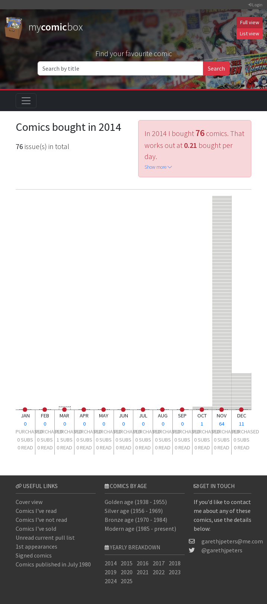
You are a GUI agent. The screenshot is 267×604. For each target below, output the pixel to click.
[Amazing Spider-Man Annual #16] (222, 217)
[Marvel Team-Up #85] (222, 374)
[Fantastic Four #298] (222, 234)
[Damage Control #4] (241, 374)
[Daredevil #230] (222, 334)
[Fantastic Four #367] (222, 254)
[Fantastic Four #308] (222, 257)
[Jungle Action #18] (222, 337)
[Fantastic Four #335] (222, 260)
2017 (159, 563)
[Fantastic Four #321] (222, 270)
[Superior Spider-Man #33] (222, 391)
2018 (175, 563)
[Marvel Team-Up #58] (222, 354)
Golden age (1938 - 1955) (136, 502)
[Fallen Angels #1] (222, 344)
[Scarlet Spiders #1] (222, 384)
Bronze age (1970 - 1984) (136, 519)
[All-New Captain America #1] (222, 287)
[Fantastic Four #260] (222, 230)
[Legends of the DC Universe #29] (222, 197)
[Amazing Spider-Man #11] (241, 388)
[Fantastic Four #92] (241, 384)
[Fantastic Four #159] (222, 214)
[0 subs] (25, 412)
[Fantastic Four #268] (222, 244)
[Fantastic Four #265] (222, 307)
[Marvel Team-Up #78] (222, 361)
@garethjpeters (221, 550)
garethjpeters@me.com (232, 541)
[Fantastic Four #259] (222, 240)
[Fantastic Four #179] (222, 294)
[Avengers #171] (222, 210)
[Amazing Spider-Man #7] (222, 394)
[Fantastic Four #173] (222, 284)
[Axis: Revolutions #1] (222, 280)
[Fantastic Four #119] (222, 250)
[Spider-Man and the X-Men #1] (241, 391)
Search (216, 68)
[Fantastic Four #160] (222, 311)
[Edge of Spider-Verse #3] (222, 317)
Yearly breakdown (135, 547)
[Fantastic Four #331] (222, 267)
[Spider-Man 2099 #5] (222, 301)
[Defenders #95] (222, 200)
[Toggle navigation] (26, 100)
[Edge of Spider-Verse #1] (222, 324)
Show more (158, 167)
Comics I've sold (36, 528)
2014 (111, 563)
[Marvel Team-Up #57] (222, 351)
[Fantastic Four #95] (222, 224)
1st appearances (36, 546)
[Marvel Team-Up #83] (222, 367)
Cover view (29, 502)
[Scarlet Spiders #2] (241, 404)
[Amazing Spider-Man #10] (222, 321)
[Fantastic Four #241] (222, 227)
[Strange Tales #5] (222, 207)
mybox (43, 26)
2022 (159, 572)
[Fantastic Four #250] (222, 401)
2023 (175, 572)
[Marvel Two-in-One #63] (222, 331)
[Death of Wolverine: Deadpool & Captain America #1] (222, 277)
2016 (143, 563)
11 (241, 423)
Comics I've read (36, 510)
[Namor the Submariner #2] (222, 341)
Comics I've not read (41, 519)
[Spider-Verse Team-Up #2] (241, 394)
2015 (127, 563)
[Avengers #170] (222, 220)
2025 (127, 581)
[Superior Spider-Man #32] (222, 388)
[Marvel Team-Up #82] (222, 364)
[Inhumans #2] (241, 398)
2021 (143, 572)
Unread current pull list (45, 537)
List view (249, 33)
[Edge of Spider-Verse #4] (222, 314)
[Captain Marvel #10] (241, 401)
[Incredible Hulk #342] (241, 377)
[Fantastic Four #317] (222, 264)
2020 (127, 572)
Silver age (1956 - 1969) (134, 510)
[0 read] (25, 409)
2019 (111, 572)
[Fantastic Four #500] (222, 204)
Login (255, 4)
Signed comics (34, 555)
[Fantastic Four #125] (222, 247)
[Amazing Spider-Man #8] (222, 304)
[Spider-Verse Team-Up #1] (222, 398)
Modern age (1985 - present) (140, 528)
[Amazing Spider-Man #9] (222, 274)
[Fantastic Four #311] (222, 237)
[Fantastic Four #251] (222, 404)
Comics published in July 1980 (53, 564)
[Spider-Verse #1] (222, 291)
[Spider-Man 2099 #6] (222, 381)
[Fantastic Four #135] (222, 327)
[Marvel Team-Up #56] (222, 347)
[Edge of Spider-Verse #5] (222, 377)
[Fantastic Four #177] (241, 381)
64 (221, 423)
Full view (249, 22)
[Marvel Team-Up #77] (222, 357)
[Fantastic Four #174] (222, 297)
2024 (111, 581)
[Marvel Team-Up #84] (222, 371)
